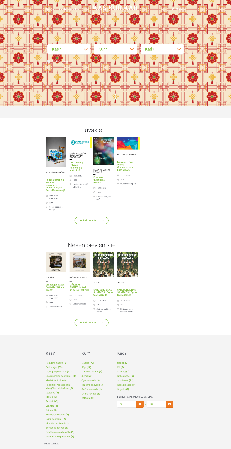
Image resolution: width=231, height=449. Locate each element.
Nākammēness (126, 384)
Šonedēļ (123, 371)
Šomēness (125, 380)
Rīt (120, 367)
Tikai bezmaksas (61, 61)
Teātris (51, 410)
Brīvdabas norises (57, 427)
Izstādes (52, 392)
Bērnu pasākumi (56, 419)
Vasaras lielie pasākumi (60, 436)
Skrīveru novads (91, 389)
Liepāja (87, 362)
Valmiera (87, 398)
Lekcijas (52, 405)
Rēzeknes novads (92, 384)
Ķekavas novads (91, 371)
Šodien (122, 362)
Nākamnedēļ (125, 376)
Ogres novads (90, 380)
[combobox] (68, 49)
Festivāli (52, 401)
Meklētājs (178, 9)
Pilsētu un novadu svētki (60, 432)
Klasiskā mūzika (56, 380)
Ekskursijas (54, 367)
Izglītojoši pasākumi (58, 371)
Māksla (51, 397)
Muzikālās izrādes (57, 414)
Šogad (123, 389)
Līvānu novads (90, 393)
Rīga (86, 367)
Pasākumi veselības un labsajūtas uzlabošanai (59, 386)
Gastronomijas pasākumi (61, 376)
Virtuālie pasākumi (57, 423)
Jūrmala (87, 376)
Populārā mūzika (57, 362)
